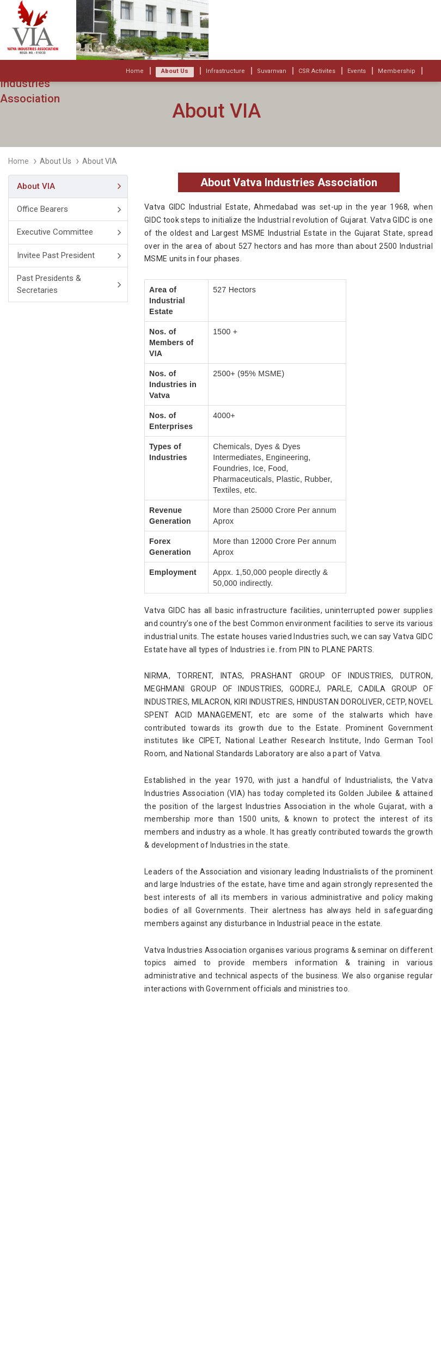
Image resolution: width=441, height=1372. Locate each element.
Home (18, 161)
